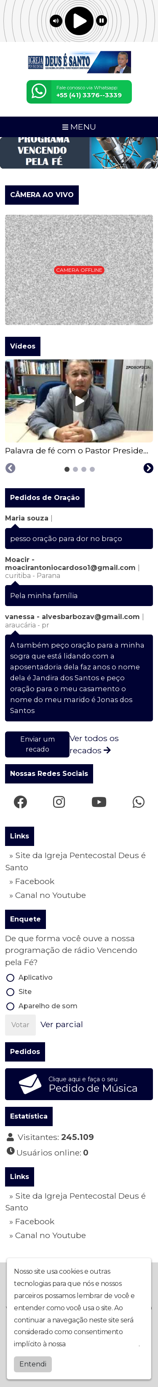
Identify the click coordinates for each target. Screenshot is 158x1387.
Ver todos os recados (94, 744)
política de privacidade (103, 1344)
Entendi (32, 1365)
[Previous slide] (10, 468)
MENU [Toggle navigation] (79, 127)
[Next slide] (148, 468)
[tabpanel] (79, 407)
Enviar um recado (37, 744)
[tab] (67, 469)
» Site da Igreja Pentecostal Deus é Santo (75, 861)
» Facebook (31, 881)
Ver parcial (61, 1024)
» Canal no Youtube (47, 895)
